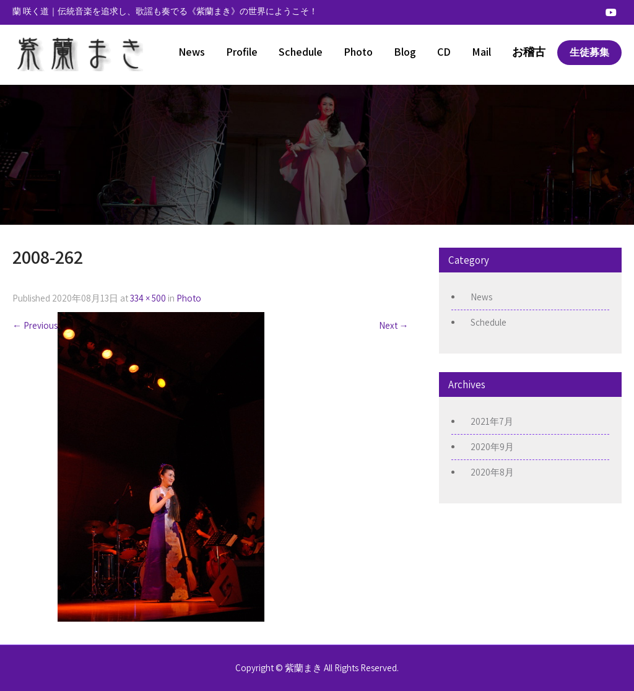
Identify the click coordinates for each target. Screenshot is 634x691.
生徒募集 (589, 52)
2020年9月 (492, 447)
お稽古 (528, 52)
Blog (405, 52)
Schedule (301, 52)
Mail (481, 52)
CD (444, 52)
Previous (35, 325)
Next (394, 325)
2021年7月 (492, 421)
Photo (358, 52)
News (191, 52)
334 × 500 (148, 298)
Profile (242, 52)
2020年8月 (492, 472)
